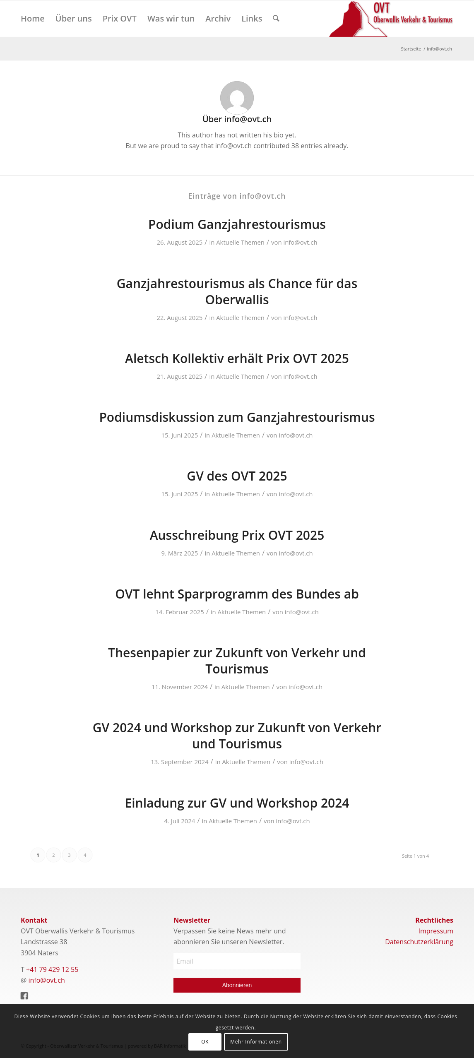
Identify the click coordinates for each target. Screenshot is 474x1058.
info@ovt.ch (300, 242)
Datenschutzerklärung (419, 941)
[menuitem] (32, 18)
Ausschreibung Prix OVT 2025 (237, 535)
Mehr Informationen (256, 1041)
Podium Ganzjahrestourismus (237, 224)
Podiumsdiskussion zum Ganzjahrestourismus (237, 417)
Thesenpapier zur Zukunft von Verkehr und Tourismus (237, 660)
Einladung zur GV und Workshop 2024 (237, 802)
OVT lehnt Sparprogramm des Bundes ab (237, 593)
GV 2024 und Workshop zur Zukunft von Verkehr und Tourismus (237, 735)
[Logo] (391, 18)
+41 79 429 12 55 (52, 969)
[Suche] (276, 18)
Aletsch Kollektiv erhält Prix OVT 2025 (237, 358)
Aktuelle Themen (240, 242)
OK (205, 1041)
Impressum (436, 930)
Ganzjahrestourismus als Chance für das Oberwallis (237, 291)
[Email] (237, 961)
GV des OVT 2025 (237, 475)
